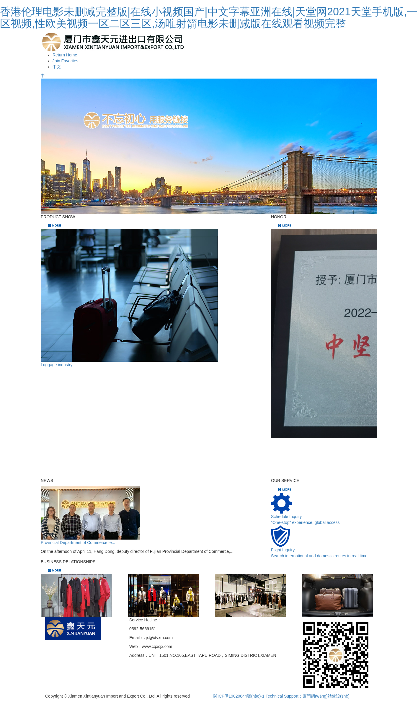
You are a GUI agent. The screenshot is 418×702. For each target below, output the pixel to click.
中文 (57, 66)
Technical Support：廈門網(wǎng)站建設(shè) (308, 696)
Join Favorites (65, 60)
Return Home (65, 55)
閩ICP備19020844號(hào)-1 (238, 696)
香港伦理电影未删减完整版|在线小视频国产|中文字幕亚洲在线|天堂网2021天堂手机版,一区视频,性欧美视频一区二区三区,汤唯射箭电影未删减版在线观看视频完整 (208, 18)
